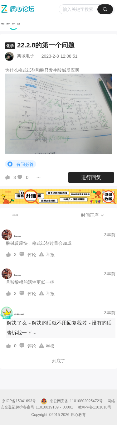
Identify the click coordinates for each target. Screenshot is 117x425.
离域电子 (25, 55)
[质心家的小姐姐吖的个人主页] (13, 312)
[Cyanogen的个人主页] (11, 234)
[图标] (10, 164)
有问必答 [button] (20, 164)
